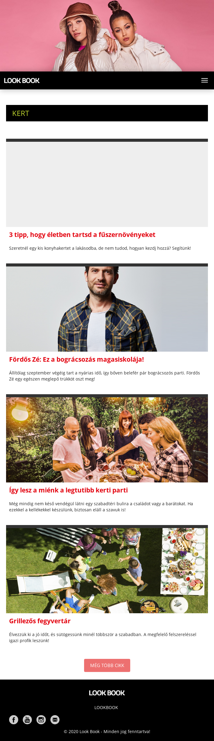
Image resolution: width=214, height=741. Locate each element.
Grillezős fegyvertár (40, 621)
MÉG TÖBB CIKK (107, 665)
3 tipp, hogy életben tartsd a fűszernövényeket (82, 234)
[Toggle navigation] (204, 80)
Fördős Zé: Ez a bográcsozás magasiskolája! (76, 359)
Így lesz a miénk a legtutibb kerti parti (68, 490)
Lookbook (106, 707)
